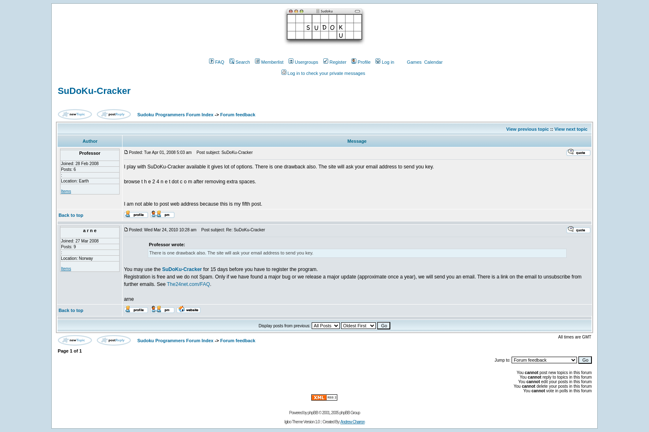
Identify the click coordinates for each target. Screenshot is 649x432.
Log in (384, 62)
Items (66, 191)
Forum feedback (237, 114)
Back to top (70, 215)
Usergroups (303, 62)
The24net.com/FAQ (188, 284)
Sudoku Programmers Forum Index (175, 114)
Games (414, 62)
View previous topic (527, 129)
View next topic (571, 129)
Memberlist (269, 62)
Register (334, 62)
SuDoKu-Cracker (94, 91)
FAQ (216, 62)
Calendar (433, 62)
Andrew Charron (352, 422)
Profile (360, 62)
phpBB (313, 412)
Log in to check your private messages (323, 73)
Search (239, 62)
